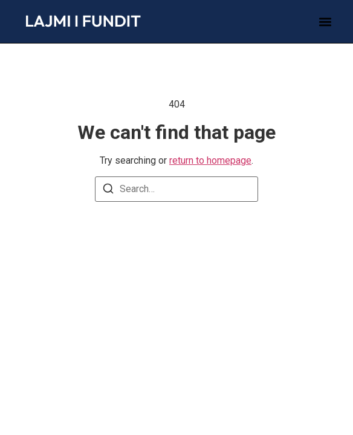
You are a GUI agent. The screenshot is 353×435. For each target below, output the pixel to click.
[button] (325, 21)
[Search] (108, 191)
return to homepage (210, 160)
